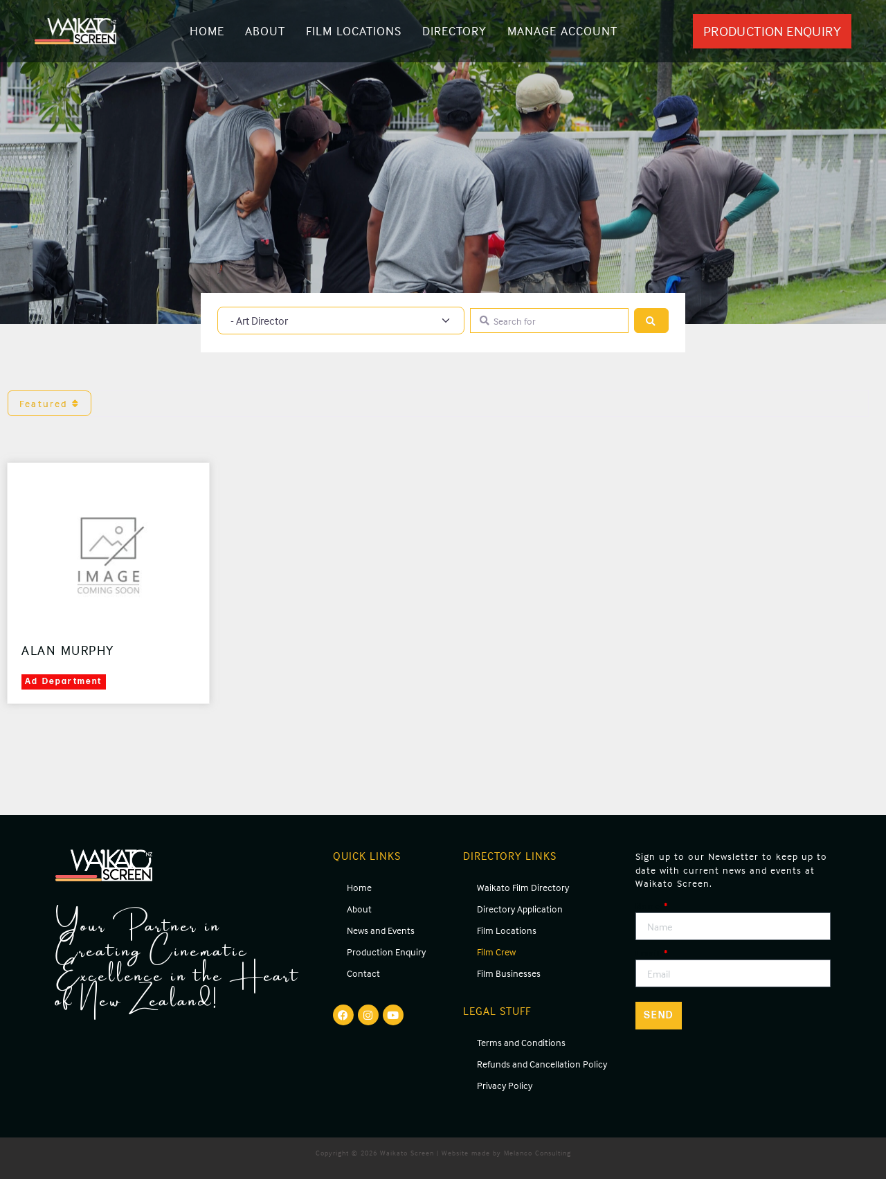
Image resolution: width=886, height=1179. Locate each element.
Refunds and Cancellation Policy (542, 1064)
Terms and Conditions (521, 1042)
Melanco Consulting (537, 1153)
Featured (49, 403)
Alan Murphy (67, 650)
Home (207, 31)
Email (648, 953)
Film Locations (353, 31)
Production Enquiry (386, 951)
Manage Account (562, 31)
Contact (363, 973)
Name (648, 906)
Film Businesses (509, 973)
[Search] (651, 321)
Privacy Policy (504, 1085)
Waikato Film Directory (523, 887)
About (265, 31)
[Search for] (549, 321)
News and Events (381, 930)
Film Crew (496, 951)
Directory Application (520, 909)
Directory (454, 31)
